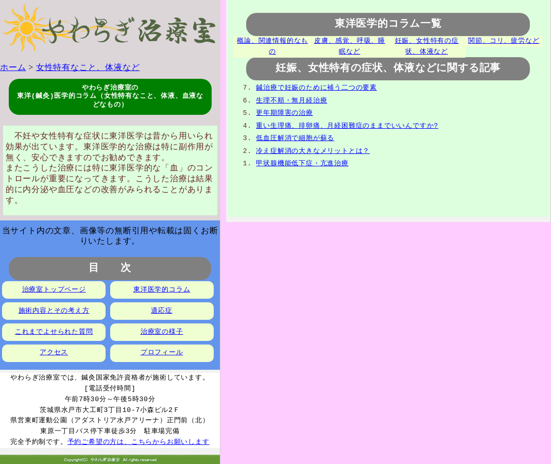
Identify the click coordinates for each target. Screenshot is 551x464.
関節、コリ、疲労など (503, 41)
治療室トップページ (54, 290)
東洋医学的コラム (161, 290)
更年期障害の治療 (284, 112)
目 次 (110, 269)
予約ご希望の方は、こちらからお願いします (138, 442)
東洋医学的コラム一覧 (388, 24)
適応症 (161, 311)
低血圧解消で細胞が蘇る (295, 138)
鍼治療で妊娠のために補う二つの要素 (316, 87)
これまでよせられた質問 (54, 332)
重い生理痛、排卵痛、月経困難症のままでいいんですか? (347, 125)
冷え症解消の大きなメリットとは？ (313, 151)
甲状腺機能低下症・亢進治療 (302, 163)
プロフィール (162, 352)
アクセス (54, 352)
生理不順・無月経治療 (291, 100)
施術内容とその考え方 (54, 311)
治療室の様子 (162, 332)
